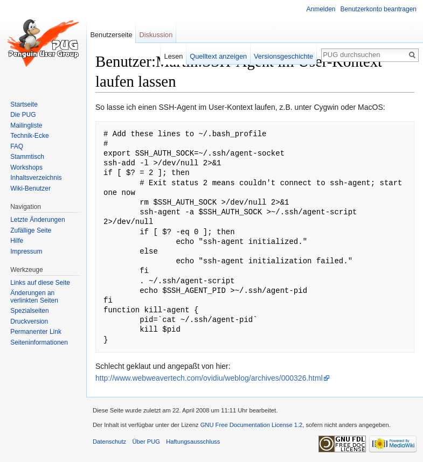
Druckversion (29, 321)
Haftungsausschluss (193, 441)
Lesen (173, 56)
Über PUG (146, 441)
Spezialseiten (29, 310)
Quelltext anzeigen (218, 56)
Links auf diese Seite (40, 282)
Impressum (26, 251)
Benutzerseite (111, 35)
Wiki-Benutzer (30, 188)
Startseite (24, 104)
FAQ (16, 146)
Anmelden (321, 9)
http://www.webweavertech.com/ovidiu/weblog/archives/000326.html (209, 378)
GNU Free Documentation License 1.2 (251, 425)
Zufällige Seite (30, 230)
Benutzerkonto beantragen (379, 9)
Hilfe (16, 240)
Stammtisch (27, 156)
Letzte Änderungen (37, 219)
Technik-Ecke (29, 135)
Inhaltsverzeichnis (35, 177)
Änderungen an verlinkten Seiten (34, 296)
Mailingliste (26, 125)
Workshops (26, 167)
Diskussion (155, 35)
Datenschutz (109, 441)
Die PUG (23, 114)
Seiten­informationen (39, 342)
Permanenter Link (35, 331)
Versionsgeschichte (283, 56)
